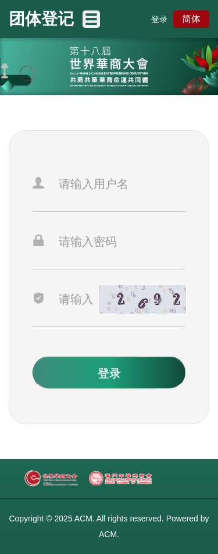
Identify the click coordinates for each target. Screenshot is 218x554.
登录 (159, 19)
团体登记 (41, 19)
